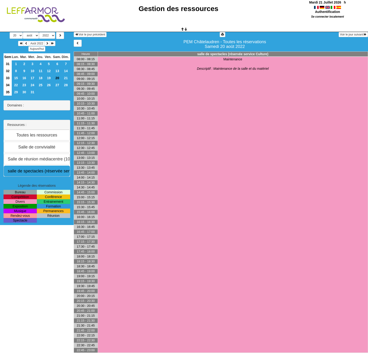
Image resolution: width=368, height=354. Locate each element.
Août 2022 (36, 43)
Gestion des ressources (178, 8)
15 (16, 78)
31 (8, 64)
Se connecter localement (327, 16)
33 (8, 78)
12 (49, 71)
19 (49, 78)
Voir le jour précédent (90, 34)
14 (66, 71)
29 (16, 92)
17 (32, 78)
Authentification (327, 12)
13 (57, 71)
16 (24, 78)
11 (40, 71)
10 (32, 71)
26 (49, 85)
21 (66, 78)
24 (32, 85)
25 (40, 85)
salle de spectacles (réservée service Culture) (232, 54)
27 (57, 85)
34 (8, 85)
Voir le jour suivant (353, 34)
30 (24, 92)
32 (8, 71)
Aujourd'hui (37, 49)
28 (66, 85)
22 (16, 85)
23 (24, 85)
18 (40, 78)
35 (8, 92)
